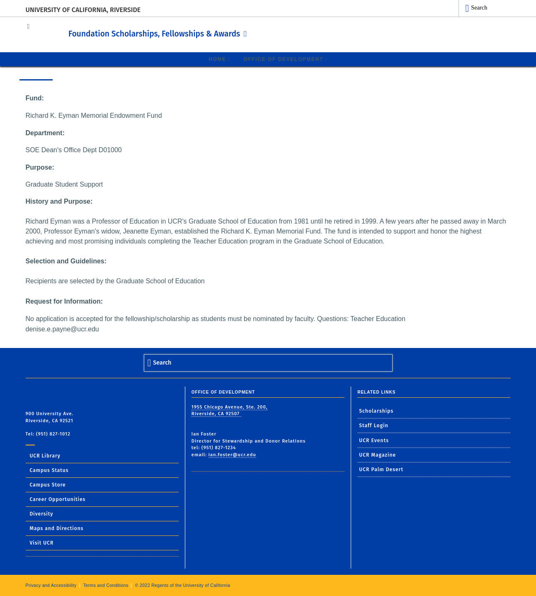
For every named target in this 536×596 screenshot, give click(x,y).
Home (217, 59)
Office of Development (283, 59)
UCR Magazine (377, 454)
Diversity (41, 513)
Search (479, 7)
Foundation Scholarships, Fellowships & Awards (193, 32)
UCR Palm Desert (381, 469)
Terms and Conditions (106, 585)
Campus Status (49, 470)
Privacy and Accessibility (51, 585)
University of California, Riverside (83, 10)
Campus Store (48, 484)
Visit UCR (42, 542)
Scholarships (376, 411)
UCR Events (374, 440)
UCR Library (45, 455)
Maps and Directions (57, 528)
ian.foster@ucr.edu (232, 454)
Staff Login (373, 425)
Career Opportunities (58, 499)
